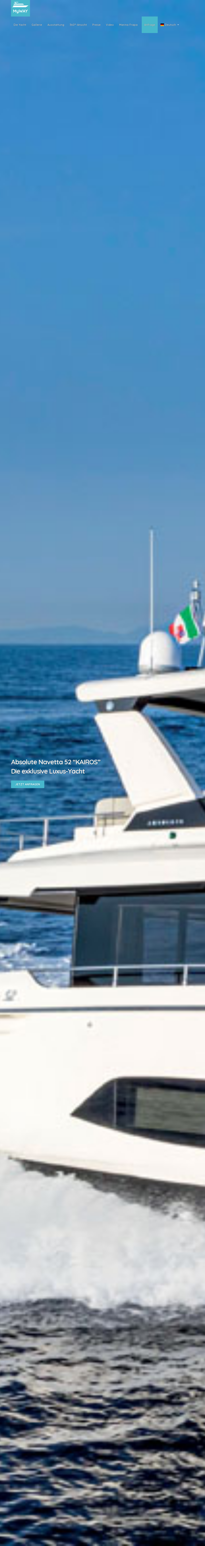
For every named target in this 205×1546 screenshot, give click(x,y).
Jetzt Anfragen (27, 784)
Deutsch (169, 24)
